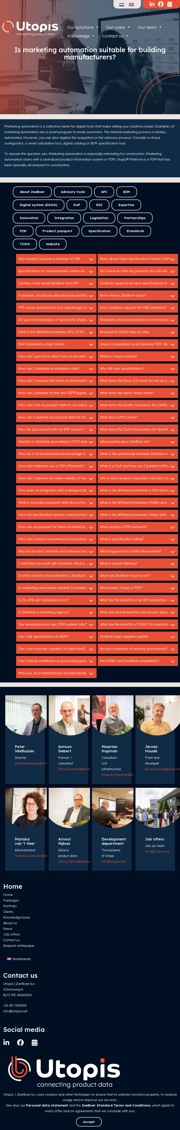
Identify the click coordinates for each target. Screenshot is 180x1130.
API (104, 192)
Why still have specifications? (138, 369)
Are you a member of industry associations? (138, 649)
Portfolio (10, 906)
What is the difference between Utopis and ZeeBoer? (139, 515)
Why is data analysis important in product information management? (139, 478)
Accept (89, 1122)
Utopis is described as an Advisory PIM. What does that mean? (139, 344)
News (7, 929)
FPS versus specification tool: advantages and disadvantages (57, 308)
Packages (11, 900)
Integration (64, 218)
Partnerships (135, 218)
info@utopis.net (114, 861)
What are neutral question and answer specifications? (139, 612)
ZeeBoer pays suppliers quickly (138, 637)
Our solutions (83, 27)
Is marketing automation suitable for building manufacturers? (57, 588)
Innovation (29, 218)
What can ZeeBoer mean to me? (138, 576)
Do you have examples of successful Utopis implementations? (57, 320)
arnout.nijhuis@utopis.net (77, 861)
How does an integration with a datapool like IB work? (57, 491)
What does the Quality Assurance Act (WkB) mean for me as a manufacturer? (139, 405)
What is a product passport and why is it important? (57, 503)
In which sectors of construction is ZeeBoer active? (57, 576)
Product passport (57, 231)
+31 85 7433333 (15, 1005)
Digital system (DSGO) (38, 205)
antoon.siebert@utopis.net (78, 769)
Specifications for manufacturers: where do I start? (57, 271)
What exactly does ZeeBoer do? (138, 442)
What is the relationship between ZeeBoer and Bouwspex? (139, 454)
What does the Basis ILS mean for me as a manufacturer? (139, 381)
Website (53, 244)
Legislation (99, 218)
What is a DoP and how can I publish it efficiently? (138, 466)
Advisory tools (73, 192)
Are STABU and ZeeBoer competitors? (138, 661)
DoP (76, 205)
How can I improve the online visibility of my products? (57, 478)
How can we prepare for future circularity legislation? (57, 527)
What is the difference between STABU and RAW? (138, 503)
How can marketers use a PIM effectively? (56, 466)
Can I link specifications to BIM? (56, 637)
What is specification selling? (138, 539)
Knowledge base (16, 917)
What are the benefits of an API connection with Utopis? (139, 600)
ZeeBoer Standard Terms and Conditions (116, 1105)
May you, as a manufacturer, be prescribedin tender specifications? (57, 673)
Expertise (126, 205)
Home (8, 895)
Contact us (11, 940)
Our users (118, 27)
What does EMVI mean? (138, 417)
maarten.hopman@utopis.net (124, 775)
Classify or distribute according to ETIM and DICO (57, 442)
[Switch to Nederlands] (19, 959)
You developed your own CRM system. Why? (56, 625)
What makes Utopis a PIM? (138, 588)
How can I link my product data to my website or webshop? (57, 405)
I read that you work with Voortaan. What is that (56, 564)
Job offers (11, 934)
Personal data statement (47, 1105)
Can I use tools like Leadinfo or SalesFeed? (56, 649)
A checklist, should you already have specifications (57, 296)
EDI (99, 205)
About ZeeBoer (32, 192)
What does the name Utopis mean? (138, 393)
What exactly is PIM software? (138, 527)
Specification (99, 231)
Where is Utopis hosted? (138, 357)
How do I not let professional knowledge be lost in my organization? (57, 454)
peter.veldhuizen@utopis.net (36, 763)
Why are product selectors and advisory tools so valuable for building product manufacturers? (57, 551)
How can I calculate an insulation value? (56, 369)
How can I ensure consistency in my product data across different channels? (57, 539)
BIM (126, 192)
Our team (150, 27)
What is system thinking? (138, 564)
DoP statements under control (56, 344)
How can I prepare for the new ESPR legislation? (56, 393)
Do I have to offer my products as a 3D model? (138, 271)
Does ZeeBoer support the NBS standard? (138, 308)
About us (10, 923)
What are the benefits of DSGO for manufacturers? (139, 625)
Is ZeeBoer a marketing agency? (56, 612)
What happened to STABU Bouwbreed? (138, 551)
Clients (8, 912)
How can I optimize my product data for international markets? (57, 417)
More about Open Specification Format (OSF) (138, 259)
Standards (135, 231)
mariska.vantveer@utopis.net (37, 856)
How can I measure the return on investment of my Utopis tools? (57, 381)
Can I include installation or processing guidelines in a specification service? (57, 661)
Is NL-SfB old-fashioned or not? (56, 600)
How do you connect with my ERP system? (56, 430)
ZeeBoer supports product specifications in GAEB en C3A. (139, 283)
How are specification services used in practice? (56, 515)
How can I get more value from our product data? (57, 357)
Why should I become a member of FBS (56, 259)
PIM (23, 231)
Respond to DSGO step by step (138, 332)
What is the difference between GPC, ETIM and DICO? (57, 332)
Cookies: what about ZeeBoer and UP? (56, 283)
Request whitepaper (19, 946)
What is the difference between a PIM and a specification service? (139, 491)
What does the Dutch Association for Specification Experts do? (139, 430)
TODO (25, 244)
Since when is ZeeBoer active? (138, 296)
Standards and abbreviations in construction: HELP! (139, 320)
